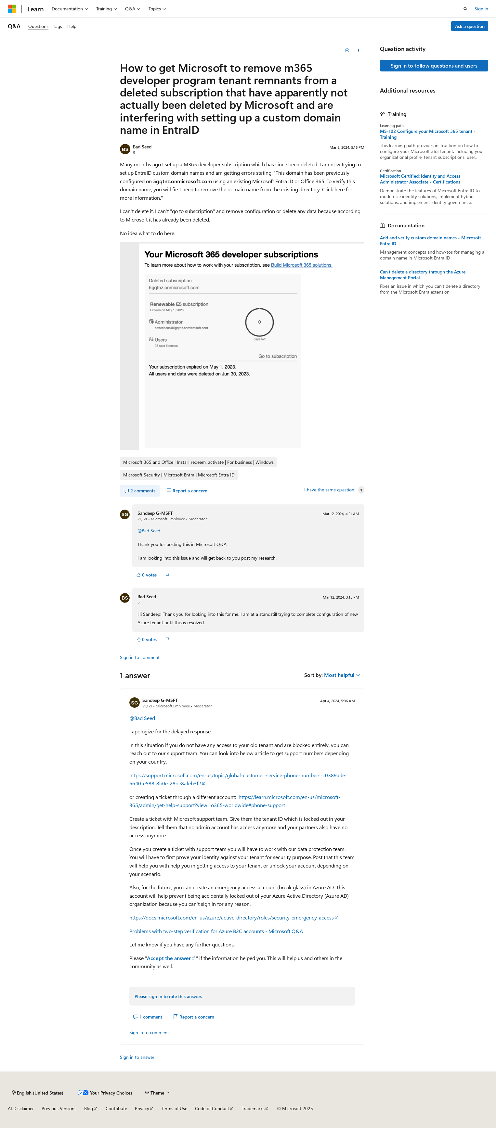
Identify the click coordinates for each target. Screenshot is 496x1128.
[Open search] (465, 9)
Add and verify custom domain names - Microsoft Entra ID (430, 241)
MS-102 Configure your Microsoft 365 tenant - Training (428, 134)
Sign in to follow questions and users (434, 65)
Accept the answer (169, 958)
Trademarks (253, 1108)
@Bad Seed (148, 530)
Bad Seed (142, 147)
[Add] (347, 50)
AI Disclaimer (21, 1108)
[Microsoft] (12, 9)
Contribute (116, 1108)
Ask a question (470, 26)
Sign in (481, 9)
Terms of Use (174, 1108)
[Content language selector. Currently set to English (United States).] (37, 1092)
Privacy (142, 1108)
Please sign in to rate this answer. (168, 996)
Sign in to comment (140, 657)
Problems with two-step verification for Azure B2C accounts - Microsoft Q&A (216, 931)
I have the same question (329, 489)
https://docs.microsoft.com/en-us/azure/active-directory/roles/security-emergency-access (231, 917)
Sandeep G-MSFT (155, 513)
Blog (88, 1108)
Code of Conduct (212, 1108)
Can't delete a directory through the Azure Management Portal (422, 275)
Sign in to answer (137, 1057)
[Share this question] (358, 50)
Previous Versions (59, 1108)
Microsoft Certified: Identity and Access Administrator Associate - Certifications (420, 179)
